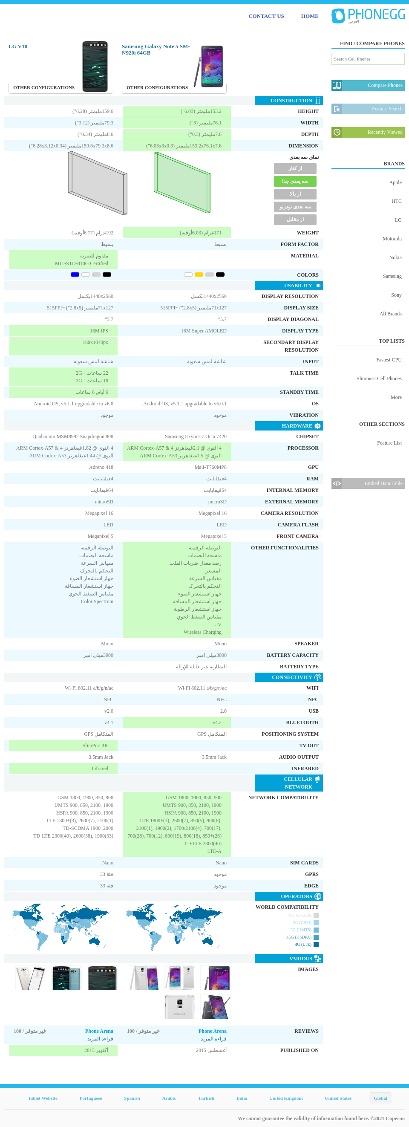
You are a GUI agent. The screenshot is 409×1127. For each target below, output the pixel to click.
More (396, 397)
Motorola (392, 239)
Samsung (392, 276)
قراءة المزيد (100, 1039)
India (241, 1098)
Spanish (132, 1098)
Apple (395, 182)
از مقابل (295, 220)
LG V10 (18, 46)
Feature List (389, 443)
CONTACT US (266, 16)
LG (398, 220)
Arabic (169, 1098)
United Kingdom (286, 1098)
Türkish (206, 1098)
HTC (397, 201)
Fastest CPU (389, 360)
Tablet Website (42, 1098)
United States (338, 1098)
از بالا (295, 194)
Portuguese (91, 1098)
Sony (396, 295)
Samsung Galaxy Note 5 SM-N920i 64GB (156, 49)
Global (380, 1098)
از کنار (295, 168)
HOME (310, 16)
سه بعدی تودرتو (295, 207)
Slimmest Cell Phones (379, 378)
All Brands (391, 314)
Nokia (395, 257)
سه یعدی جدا (295, 181)
